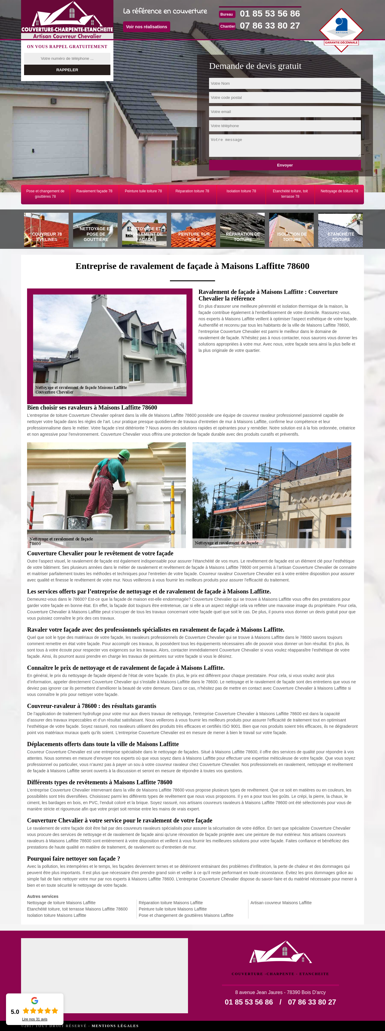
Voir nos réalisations (146, 26)
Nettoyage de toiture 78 (339, 191)
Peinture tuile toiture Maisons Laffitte (173, 909)
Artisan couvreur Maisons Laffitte (281, 902)
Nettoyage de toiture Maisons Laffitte (61, 902)
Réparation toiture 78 (192, 191)
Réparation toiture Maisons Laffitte (171, 902)
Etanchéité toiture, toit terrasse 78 (290, 194)
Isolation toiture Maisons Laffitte (56, 915)
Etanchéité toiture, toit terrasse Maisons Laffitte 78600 (77, 909)
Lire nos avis (34, 1019)
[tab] (46, 231)
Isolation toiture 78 (241, 191)
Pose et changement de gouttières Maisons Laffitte (186, 915)
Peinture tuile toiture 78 (143, 191)
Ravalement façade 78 (94, 191)
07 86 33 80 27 (270, 25)
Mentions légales (115, 1026)
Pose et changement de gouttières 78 (45, 194)
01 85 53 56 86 (270, 13)
